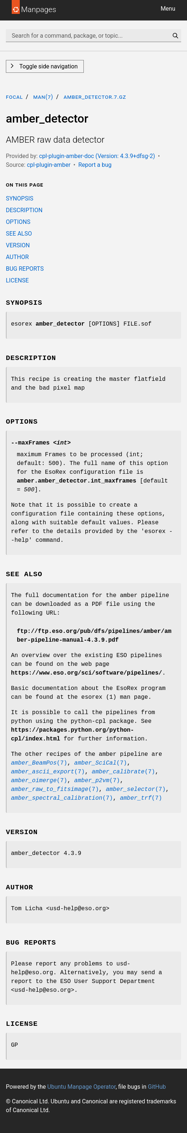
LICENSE (17, 280)
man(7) (43, 96)
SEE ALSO (19, 233)
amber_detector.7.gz (95, 96)
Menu (168, 8)
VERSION (18, 245)
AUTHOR (17, 257)
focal (14, 96)
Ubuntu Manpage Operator (81, 1086)
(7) (39, 763)
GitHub (157, 1086)
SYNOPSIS (19, 198)
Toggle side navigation (48, 66)
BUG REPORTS (25, 268)
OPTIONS (18, 221)
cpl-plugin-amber (48, 164)
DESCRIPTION (24, 210)
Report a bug (95, 164)
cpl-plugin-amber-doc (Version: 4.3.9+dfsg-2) (97, 156)
